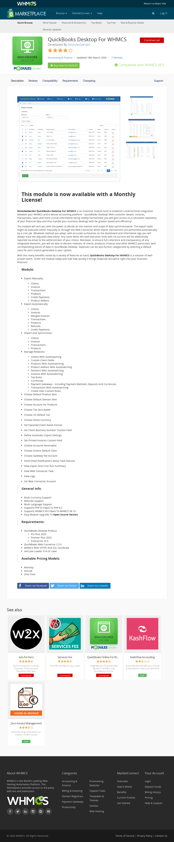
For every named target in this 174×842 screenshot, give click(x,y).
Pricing (149, 797)
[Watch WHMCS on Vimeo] (41, 811)
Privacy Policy (144, 835)
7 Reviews (117, 57)
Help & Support (153, 803)
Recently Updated (52, 29)
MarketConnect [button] (82, 13)
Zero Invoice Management (26, 723)
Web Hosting (96, 811)
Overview (122, 781)
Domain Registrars (72, 796)
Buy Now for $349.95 (63, 65)
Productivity (68, 807)
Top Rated (96, 22)
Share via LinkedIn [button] (94, 585)
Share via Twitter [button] (63, 585)
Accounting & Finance (60, 57)
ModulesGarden (79, 44)
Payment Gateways (72, 801)
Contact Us (161, 835)
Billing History (153, 792)
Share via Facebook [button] (32, 585)
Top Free (111, 22)
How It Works (124, 786)
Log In (163, 13)
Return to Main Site (155, 3)
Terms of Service (124, 835)
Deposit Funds (153, 786)
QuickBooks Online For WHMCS (103, 657)
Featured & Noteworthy (74, 22)
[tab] (17, 82)
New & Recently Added (132, 22)
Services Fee (65, 657)
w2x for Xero (26, 657)
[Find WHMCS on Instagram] (33, 811)
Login (148, 781)
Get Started (123, 803)
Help (99, 13)
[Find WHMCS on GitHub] (48, 811)
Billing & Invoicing (72, 790)
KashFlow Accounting (142, 657)
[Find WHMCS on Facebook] (10, 811)
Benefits (121, 792)
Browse (61, 13)
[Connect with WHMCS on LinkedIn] (25, 811)
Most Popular (50, 22)
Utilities (93, 805)
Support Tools (97, 790)
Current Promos (126, 797)
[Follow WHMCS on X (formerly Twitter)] (18, 811)
